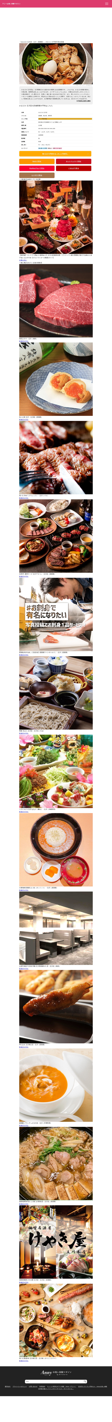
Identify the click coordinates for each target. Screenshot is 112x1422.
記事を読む (23, 260)
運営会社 (8, 1386)
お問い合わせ (33, 1386)
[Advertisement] (56, 23)
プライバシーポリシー (20, 1386)
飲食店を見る (23, 341)
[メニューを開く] (106, 3)
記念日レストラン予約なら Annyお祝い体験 (92, 1386)
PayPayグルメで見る (36, 168)
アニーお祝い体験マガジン (11, 4)
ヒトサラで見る (37, 175)
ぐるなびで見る (73, 168)
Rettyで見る (37, 161)
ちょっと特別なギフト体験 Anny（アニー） (61, 1386)
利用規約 (42, 1386)
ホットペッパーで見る (73, 161)
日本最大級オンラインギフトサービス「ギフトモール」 (56, 1389)
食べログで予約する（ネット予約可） (55, 154)
